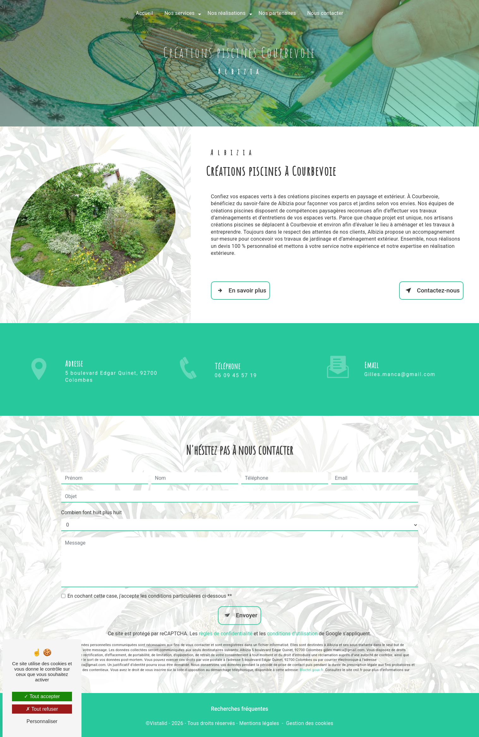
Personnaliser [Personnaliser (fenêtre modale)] (42, 721)
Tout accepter (42, 696)
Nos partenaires (277, 13)
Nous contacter (325, 13)
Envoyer (246, 605)
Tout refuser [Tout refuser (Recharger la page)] (42, 709)
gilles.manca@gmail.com (400, 364)
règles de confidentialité (226, 624)
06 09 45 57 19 (236, 386)
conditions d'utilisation (292, 624)
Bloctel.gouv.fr (311, 660)
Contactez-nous (431, 290)
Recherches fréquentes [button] (239, 709)
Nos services (180, 13)
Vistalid (158, 723)
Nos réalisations (226, 13)
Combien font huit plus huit (91, 503)
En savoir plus (240, 290)
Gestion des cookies (309, 723)
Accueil (144, 13)
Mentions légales (259, 723)
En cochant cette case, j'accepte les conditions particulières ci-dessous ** (150, 586)
